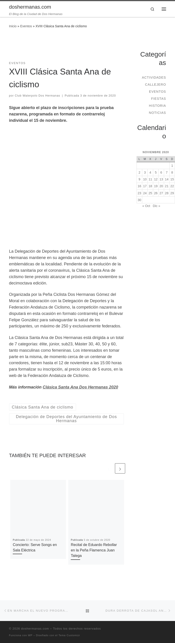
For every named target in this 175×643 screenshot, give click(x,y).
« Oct (146, 206)
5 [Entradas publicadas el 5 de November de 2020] (156, 172)
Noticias (157, 113)
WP (30, 635)
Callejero (155, 84)
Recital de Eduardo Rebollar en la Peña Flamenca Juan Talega (94, 550)
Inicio (13, 26)
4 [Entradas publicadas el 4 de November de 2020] (150, 172)
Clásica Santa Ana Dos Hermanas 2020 (80, 387)
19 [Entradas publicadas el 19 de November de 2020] (156, 186)
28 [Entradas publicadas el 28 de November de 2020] (167, 193)
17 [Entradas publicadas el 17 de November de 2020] (145, 186)
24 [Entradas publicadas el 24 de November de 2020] (145, 193)
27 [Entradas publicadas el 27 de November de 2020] (161, 193)
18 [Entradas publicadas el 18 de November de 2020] (150, 186)
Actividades (154, 77)
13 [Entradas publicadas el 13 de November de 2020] (161, 179)
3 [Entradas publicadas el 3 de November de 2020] (145, 172)
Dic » (156, 206)
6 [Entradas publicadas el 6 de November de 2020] (161, 172)
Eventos (26, 26)
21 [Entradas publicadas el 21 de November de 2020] (167, 186)
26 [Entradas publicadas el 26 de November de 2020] (156, 193)
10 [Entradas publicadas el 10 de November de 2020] (145, 179)
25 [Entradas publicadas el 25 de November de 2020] (150, 193)
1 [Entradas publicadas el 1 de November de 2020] (172, 165)
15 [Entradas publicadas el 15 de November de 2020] (172, 179)
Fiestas (158, 98)
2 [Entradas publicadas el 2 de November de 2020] (139, 172)
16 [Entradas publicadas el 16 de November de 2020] (139, 186)
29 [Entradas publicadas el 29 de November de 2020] (172, 193)
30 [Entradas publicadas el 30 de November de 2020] (139, 200)
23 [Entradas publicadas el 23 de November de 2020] (139, 193)
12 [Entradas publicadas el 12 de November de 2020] (156, 179)
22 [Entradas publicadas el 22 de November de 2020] (172, 186)
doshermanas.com (35, 628)
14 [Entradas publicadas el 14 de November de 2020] (167, 179)
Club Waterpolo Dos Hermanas (37, 95)
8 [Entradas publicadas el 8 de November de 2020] (172, 172)
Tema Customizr (69, 635)
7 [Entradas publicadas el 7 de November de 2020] (167, 172)
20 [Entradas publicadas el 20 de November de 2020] (161, 186)
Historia (157, 105)
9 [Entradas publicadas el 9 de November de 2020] (139, 179)
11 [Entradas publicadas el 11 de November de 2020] (150, 179)
